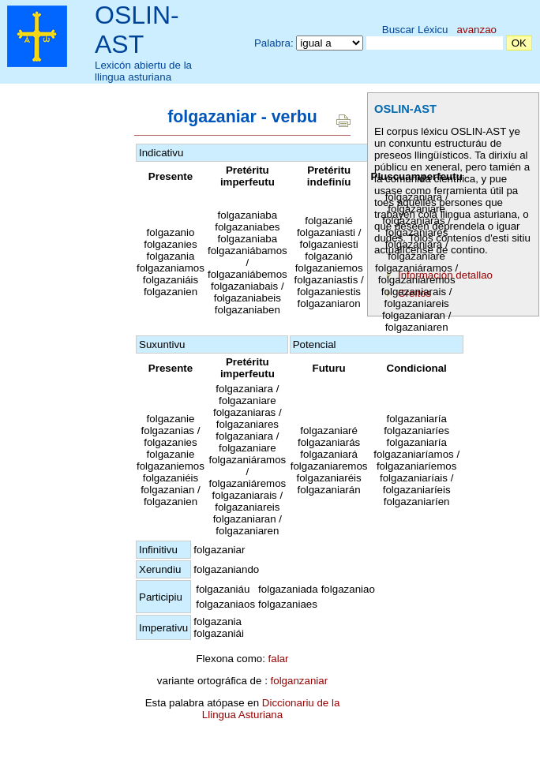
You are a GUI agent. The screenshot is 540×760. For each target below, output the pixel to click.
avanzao (477, 30)
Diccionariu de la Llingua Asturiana (271, 709)
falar (278, 659)
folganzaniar (299, 681)
